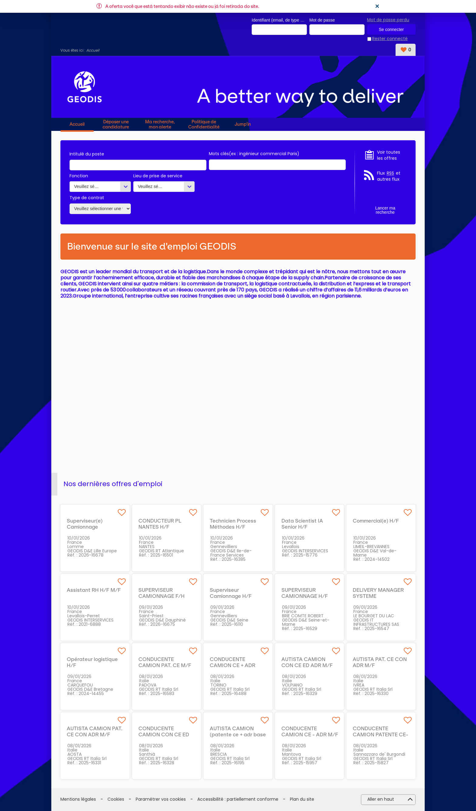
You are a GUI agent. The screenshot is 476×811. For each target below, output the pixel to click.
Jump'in (243, 124)
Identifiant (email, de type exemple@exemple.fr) (279, 20)
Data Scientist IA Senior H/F (302, 524)
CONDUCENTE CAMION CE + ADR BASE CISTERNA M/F (235, 665)
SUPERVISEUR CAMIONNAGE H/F (304, 593)
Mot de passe (322, 20)
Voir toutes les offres (388, 155)
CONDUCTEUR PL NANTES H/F (159, 524)
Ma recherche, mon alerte (160, 124)
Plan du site (302, 799)
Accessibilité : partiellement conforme (237, 799)
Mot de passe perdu (388, 20)
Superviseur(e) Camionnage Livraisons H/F (85, 527)
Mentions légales (78, 799)
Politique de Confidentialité (203, 124)
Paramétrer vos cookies (161, 799)
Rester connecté (390, 39)
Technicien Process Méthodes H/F (233, 524)
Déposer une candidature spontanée (116, 124)
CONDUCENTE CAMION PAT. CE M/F (164, 662)
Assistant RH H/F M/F (94, 590)
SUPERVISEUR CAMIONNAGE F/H (161, 593)
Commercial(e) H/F (376, 521)
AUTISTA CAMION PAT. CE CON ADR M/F (94, 731)
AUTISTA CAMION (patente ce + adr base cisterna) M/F (238, 734)
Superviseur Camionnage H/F (231, 593)
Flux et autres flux (388, 176)
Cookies (115, 799)
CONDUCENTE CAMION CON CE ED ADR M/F (163, 734)
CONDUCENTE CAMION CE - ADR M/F (309, 731)
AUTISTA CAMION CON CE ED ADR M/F (307, 662)
